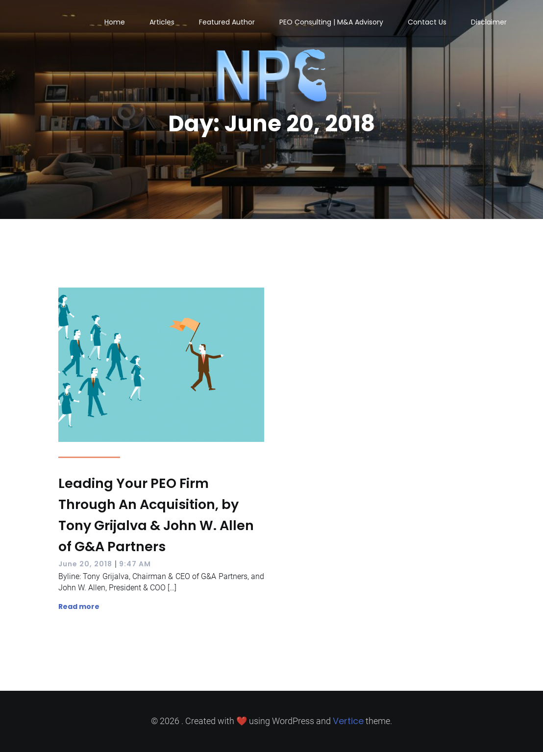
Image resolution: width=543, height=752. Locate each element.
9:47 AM (135, 564)
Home (114, 22)
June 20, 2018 (85, 564)
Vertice (348, 721)
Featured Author (227, 22)
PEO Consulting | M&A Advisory (331, 22)
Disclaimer (489, 22)
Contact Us (427, 22)
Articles (161, 22)
